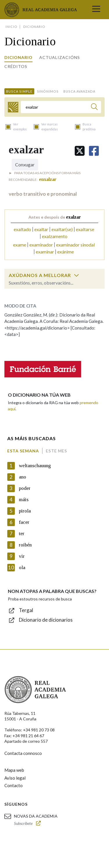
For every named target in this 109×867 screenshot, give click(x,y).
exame (19, 244)
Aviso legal (15, 777)
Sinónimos (48, 91)
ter (21, 533)
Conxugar (25, 164)
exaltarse (85, 229)
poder (25, 488)
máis (23, 499)
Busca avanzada (79, 91)
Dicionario (18, 57)
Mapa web (14, 770)
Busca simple (19, 91)
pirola (25, 511)
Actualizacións (59, 57)
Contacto (13, 785)
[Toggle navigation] (96, 9)
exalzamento (54, 236)
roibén (25, 545)
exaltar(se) (62, 229)
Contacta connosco (23, 753)
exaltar (41, 229)
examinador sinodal (75, 244)
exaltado (22, 229)
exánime (65, 251)
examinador (41, 244)
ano (22, 477)
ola (22, 567)
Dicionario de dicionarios (46, 620)
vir (22, 556)
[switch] (76, 275)
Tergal (26, 610)
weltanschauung (35, 465)
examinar (45, 251)
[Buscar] (94, 107)
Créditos (15, 66)
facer (24, 522)
